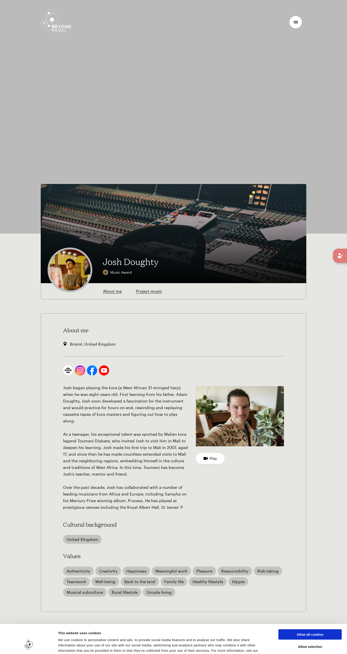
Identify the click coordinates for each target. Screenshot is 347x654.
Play (210, 458)
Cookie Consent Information (81, 631)
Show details (227, 645)
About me (112, 291)
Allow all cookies (310, 609)
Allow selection (310, 621)
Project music (149, 291)
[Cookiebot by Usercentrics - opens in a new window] (28, 645)
